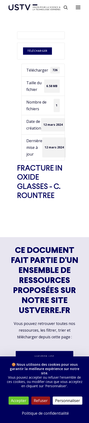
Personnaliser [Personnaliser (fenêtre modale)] (67, 400)
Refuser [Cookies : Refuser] (41, 400)
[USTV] (34, 7)
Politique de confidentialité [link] (45, 413)
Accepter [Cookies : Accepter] (18, 400)
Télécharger (37, 50)
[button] (78, 7)
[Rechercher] (63, 7)
